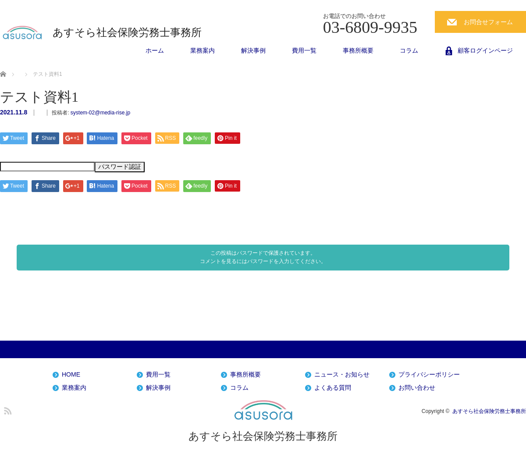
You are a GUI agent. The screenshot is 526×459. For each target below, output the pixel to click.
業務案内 (202, 50)
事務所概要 (358, 50)
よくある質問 (332, 387)
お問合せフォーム (488, 21)
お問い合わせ (416, 387)
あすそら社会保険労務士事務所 (127, 32)
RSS (6, 409)
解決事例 (253, 50)
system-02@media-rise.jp (100, 113)
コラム (409, 50)
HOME (71, 374)
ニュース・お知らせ (342, 374)
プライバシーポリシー (429, 374)
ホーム (155, 50)
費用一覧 (304, 50)
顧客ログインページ (485, 50)
